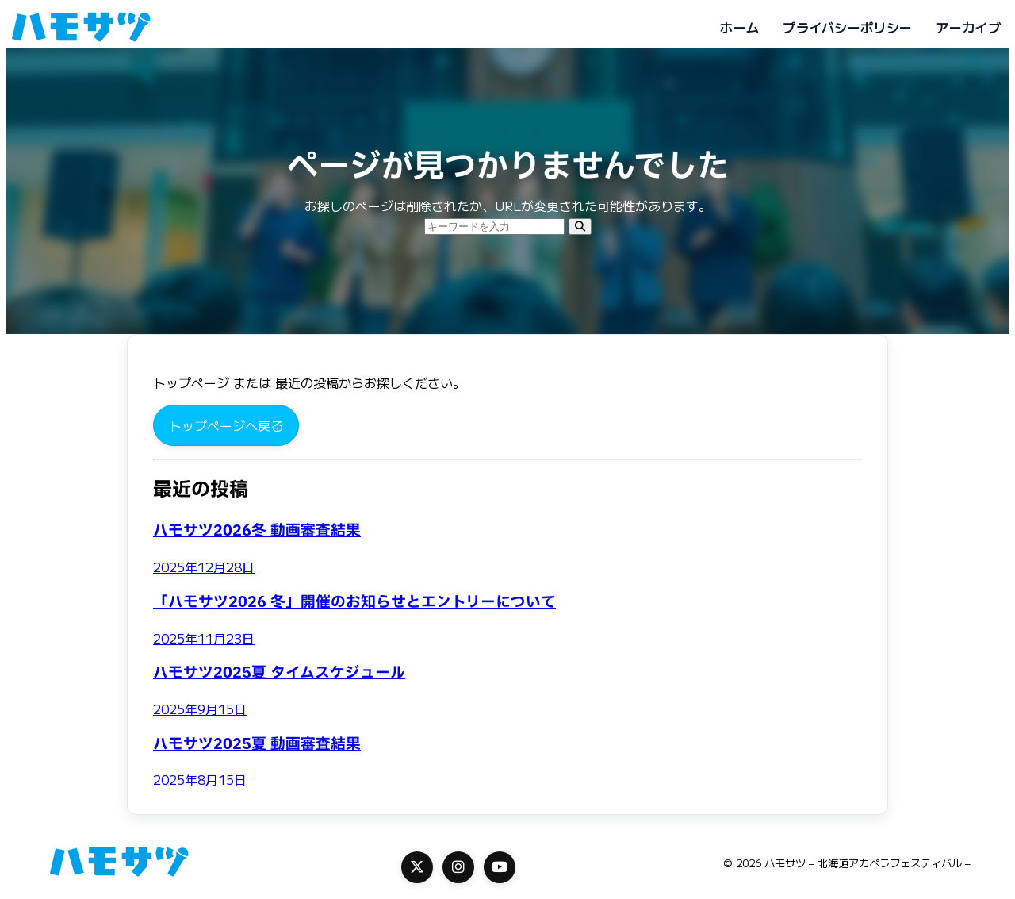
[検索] (580, 226)
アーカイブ (968, 26)
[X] (417, 867)
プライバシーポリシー (847, 26)
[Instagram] (458, 867)
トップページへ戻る (226, 425)
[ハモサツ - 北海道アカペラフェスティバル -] (80, 27)
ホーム (739, 26)
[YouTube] (499, 867)
